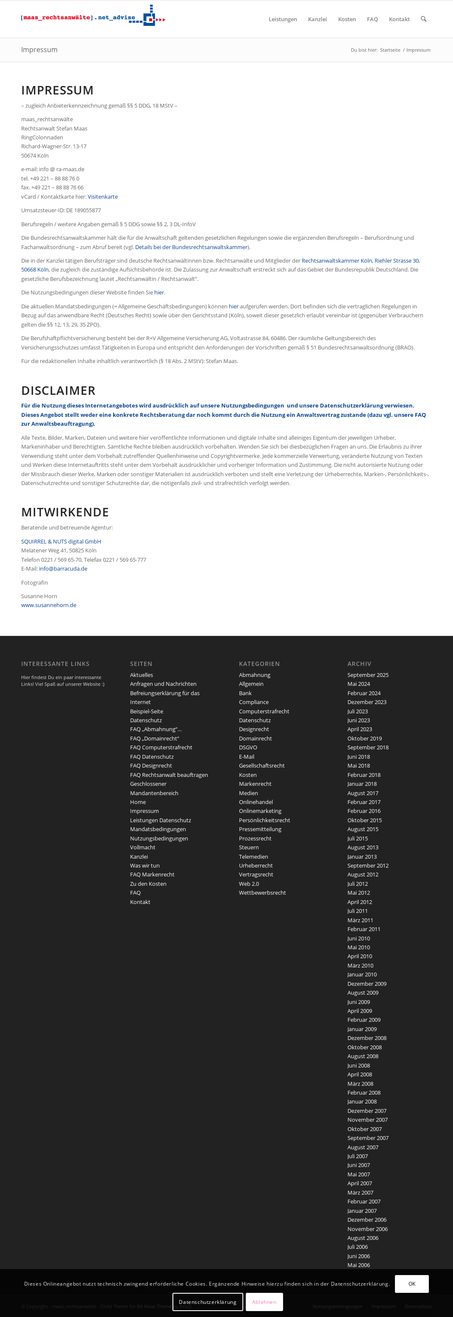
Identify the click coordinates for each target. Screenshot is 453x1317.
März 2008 (360, 1083)
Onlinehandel (256, 802)
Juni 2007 (358, 1165)
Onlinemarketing (260, 811)
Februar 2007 (364, 1201)
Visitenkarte (103, 196)
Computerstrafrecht (264, 711)
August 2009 (362, 992)
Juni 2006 (358, 1256)
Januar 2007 (362, 1210)
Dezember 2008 (366, 1038)
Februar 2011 (364, 929)
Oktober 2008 (364, 1047)
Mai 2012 (358, 892)
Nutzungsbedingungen (252, 405)
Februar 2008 (364, 1092)
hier (234, 306)
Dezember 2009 (366, 983)
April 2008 (359, 1074)
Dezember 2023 (366, 702)
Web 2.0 (249, 883)
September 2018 (368, 747)
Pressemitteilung (260, 829)
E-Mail (246, 756)
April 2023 (359, 729)
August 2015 (362, 829)
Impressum (39, 49)
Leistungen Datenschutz (160, 820)
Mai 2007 (358, 1174)
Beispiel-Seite (146, 711)
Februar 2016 (364, 811)
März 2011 (360, 920)
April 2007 (359, 1183)
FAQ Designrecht (151, 765)
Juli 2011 (357, 911)
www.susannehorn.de (48, 605)
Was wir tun (145, 865)
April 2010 (359, 956)
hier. (159, 292)
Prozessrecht (255, 838)
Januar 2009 (362, 1029)
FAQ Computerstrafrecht (161, 747)
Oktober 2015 (364, 820)
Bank (245, 693)
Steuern (249, 847)
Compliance (254, 702)
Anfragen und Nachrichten (163, 684)
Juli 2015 (357, 838)
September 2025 (368, 675)
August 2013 (362, 847)
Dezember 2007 (366, 1111)
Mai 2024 (358, 684)
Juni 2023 (358, 720)
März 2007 (360, 1192)
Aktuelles (141, 675)
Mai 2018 (358, 765)
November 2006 (367, 1229)
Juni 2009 (358, 1002)
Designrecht (254, 729)
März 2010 (360, 965)
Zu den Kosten (148, 883)
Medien (248, 793)
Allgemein (251, 684)
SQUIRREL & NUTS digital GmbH (61, 541)
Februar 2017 (364, 802)
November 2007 (367, 1119)
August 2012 (362, 874)
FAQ (135, 892)
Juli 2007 (357, 1156)
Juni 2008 (358, 1065)
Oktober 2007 (364, 1129)
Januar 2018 (362, 783)
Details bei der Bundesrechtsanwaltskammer (191, 247)
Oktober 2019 (364, 738)
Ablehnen (264, 1302)
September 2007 (368, 1138)
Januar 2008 (362, 1101)
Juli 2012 (357, 883)
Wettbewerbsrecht (262, 892)
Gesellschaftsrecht (262, 765)
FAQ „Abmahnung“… (156, 729)
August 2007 (362, 1147)
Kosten (248, 775)
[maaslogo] (93, 19)
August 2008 (362, 1056)
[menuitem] (283, 19)
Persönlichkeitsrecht (264, 820)
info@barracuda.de (63, 568)
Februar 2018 (364, 775)
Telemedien (253, 856)
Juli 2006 (357, 1246)
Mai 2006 (358, 1265)
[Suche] (423, 19)
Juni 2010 (358, 938)
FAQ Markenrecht (152, 874)
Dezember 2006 (366, 1219)
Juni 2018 (358, 756)
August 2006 (362, 1238)
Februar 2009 (364, 1019)
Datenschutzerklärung (352, 405)
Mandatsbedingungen (158, 829)
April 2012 (359, 902)
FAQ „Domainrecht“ (154, 738)
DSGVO (248, 747)
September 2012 (368, 865)
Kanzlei (139, 856)
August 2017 (362, 793)
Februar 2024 (364, 693)
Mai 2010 (358, 947)
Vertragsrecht (256, 874)
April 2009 (359, 1011)
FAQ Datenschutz (152, 756)
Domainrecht (255, 738)
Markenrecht (255, 783)
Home (138, 802)
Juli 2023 (357, 711)
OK (412, 1283)
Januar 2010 (362, 974)
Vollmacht (143, 847)
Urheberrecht (256, 865)
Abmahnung (254, 675)
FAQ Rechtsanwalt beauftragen (169, 775)
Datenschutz (146, 720)
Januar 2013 (362, 856)
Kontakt (140, 902)
